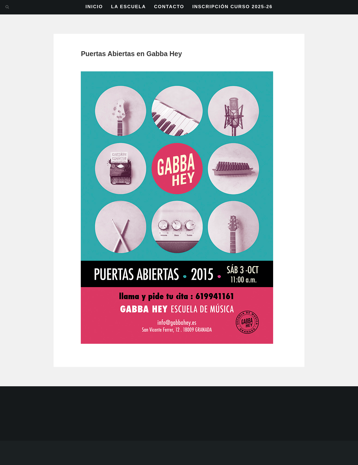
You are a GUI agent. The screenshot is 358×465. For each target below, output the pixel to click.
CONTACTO (169, 6)
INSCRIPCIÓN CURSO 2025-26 (232, 6)
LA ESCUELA (128, 6)
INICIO (94, 6)
